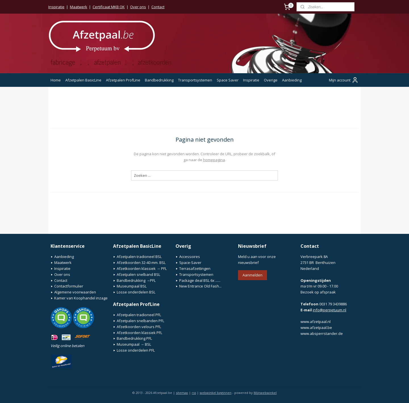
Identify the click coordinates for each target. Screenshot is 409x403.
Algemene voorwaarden (75, 292)
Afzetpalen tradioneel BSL (139, 256)
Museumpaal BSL (132, 286)
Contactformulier (68, 286)
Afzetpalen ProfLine (123, 80)
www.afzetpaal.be (316, 327)
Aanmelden (252, 275)
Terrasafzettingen (194, 268)
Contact (157, 6)
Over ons (138, 6)
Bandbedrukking (159, 80)
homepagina (214, 159)
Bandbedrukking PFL (134, 338)
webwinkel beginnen (215, 393)
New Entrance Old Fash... (200, 286)
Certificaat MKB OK (109, 6)
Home (56, 80)
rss (194, 393)
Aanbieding (292, 80)
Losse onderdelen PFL (136, 350)
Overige (270, 80)
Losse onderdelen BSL (136, 292)
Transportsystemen (195, 80)
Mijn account (343, 80)
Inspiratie (56, 6)
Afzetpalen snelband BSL (138, 274)
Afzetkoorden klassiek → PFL (142, 268)
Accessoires (189, 256)
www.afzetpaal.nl (316, 321)
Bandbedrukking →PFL (136, 280)
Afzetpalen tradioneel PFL (139, 314)
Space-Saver (190, 262)
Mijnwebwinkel (265, 393)
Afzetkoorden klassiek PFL (139, 332)
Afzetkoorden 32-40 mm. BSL (141, 262)
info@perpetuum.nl (329, 309)
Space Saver (228, 80)
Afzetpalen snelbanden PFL (140, 320)
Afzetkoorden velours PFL (139, 326)
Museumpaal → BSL (134, 344)
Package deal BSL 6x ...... (199, 280)
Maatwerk (78, 6)
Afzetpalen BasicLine (83, 80)
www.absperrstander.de (322, 333)
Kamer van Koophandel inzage (81, 298)
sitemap (182, 393)
